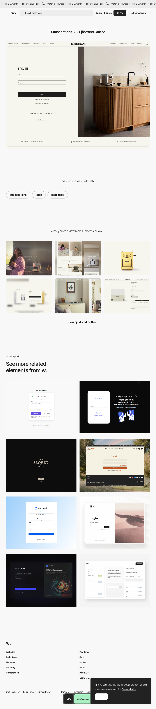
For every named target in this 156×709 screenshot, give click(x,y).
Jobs (82, 657)
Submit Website (138, 13)
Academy (84, 652)
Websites (10, 652)
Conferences (12, 672)
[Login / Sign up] (41, 580)
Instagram (78, 692)
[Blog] (78, 296)
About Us (84, 672)
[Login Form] (115, 465)
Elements (10, 662)
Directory (10, 667)
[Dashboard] (115, 580)
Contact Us (85, 678)
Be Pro (120, 13)
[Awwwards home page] (68, 699)
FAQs (82, 667)
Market (83, 662)
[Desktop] (29, 258)
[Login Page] (41, 465)
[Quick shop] (29, 296)
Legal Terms (28, 692)
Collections (11, 657)
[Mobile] (78, 258)
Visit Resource (83, 699)
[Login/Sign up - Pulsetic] (41, 407)
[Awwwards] (13, 13)
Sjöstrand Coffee (92, 32)
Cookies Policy (13, 692)
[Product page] (127, 296)
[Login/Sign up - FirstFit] (115, 407)
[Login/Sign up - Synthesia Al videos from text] (41, 522)
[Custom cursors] (127, 258)
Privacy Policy (44, 692)
